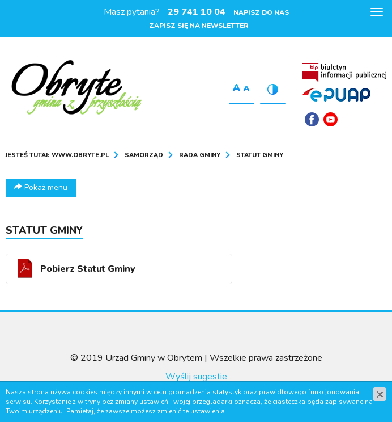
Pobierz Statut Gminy (87, 269)
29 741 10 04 (196, 12)
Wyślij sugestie (196, 376)
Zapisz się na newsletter (199, 25)
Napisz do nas (261, 12)
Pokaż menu (40, 187)
